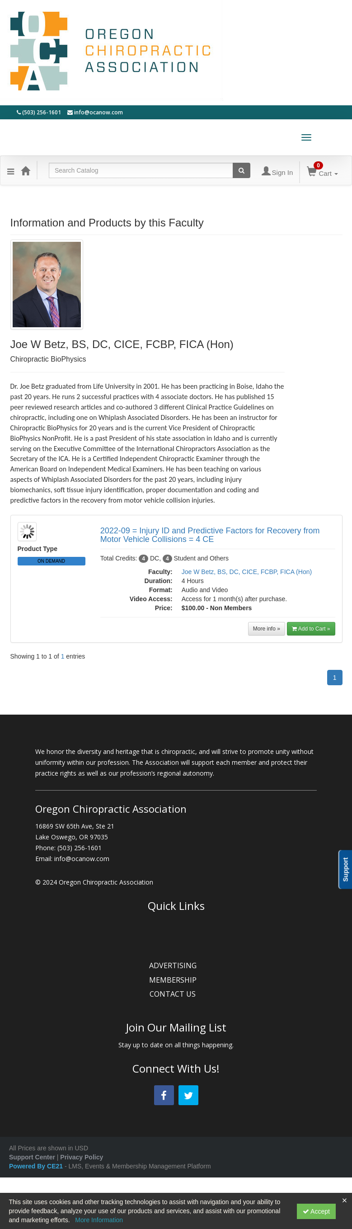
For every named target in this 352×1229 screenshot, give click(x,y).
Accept (316, 1211)
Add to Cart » (311, 629)
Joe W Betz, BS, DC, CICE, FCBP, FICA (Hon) (247, 571)
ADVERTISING (176, 965)
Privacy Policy (81, 1157)
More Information (99, 1220)
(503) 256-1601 (39, 112)
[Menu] (10, 170)
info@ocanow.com (95, 112)
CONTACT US (176, 994)
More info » (266, 629)
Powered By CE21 (37, 1166)
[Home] (25, 170)
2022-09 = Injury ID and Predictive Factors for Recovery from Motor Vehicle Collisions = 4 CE (210, 535)
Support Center (32, 1157)
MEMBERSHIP (176, 980)
